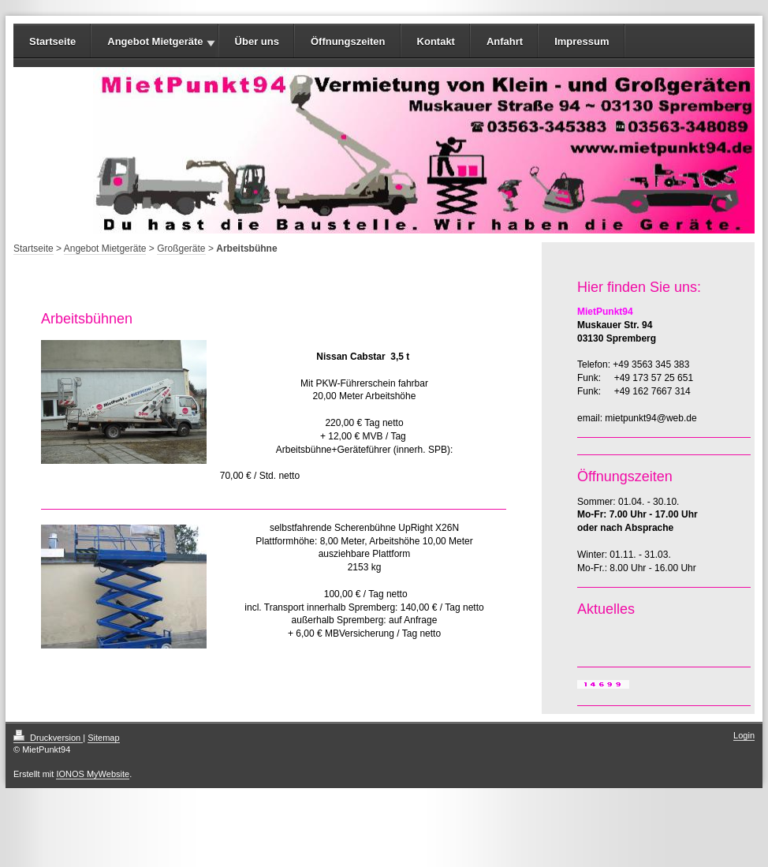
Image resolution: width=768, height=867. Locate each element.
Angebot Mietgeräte (155, 41)
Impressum (581, 41)
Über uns (257, 41)
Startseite (52, 41)
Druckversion (48, 737)
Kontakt (436, 41)
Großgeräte (181, 248)
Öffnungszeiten (348, 41)
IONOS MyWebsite (92, 774)
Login (744, 735)
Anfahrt (505, 41)
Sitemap (103, 737)
